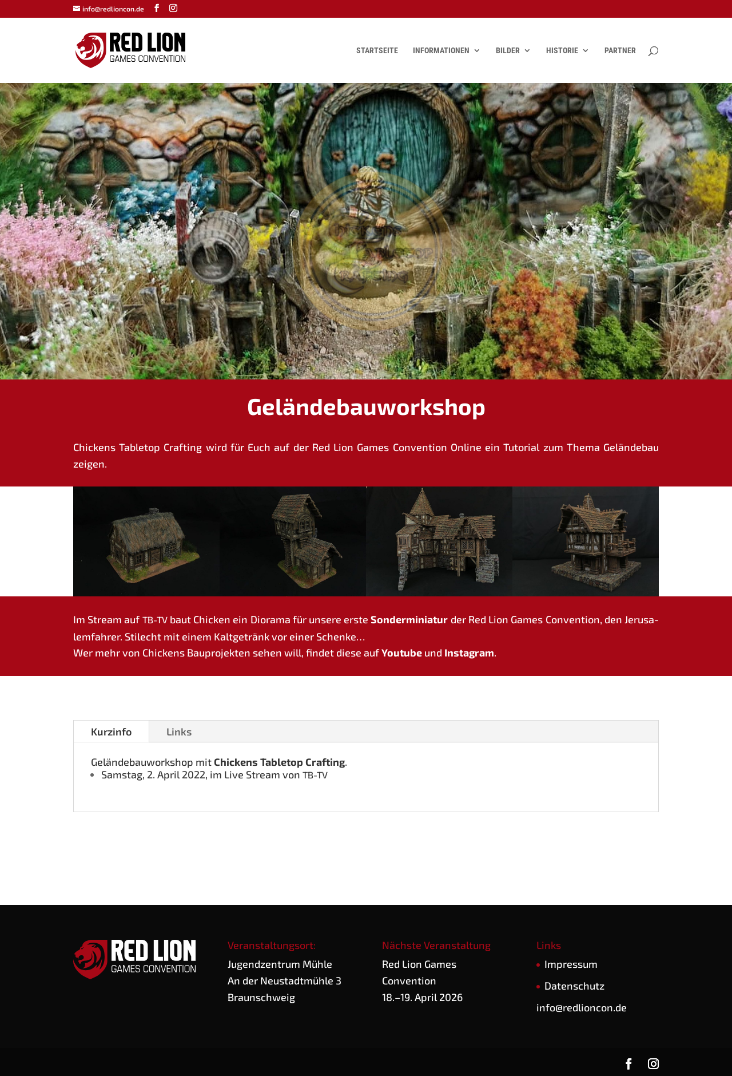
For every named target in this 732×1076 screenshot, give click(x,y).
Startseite (377, 50)
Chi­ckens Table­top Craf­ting (279, 761)
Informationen (441, 50)
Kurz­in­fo (111, 731)
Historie (562, 50)
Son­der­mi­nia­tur (409, 619)
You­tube (401, 652)
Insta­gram (469, 652)
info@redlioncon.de (581, 1007)
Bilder (508, 50)
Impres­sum (571, 964)
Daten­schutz (574, 985)
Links (179, 731)
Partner (620, 50)
